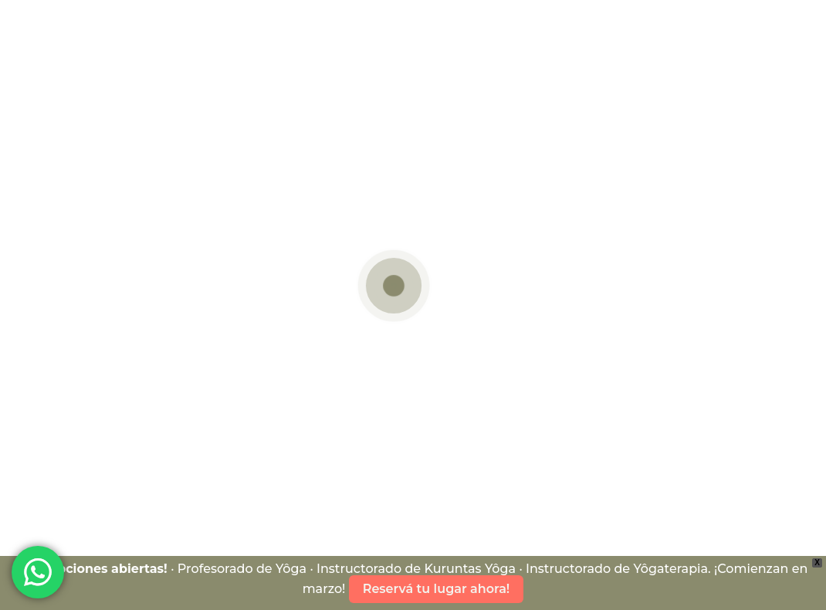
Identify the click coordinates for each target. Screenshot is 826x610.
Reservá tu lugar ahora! (436, 588)
